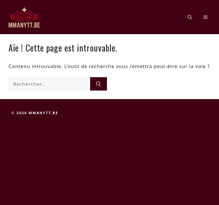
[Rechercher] (98, 84)
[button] (190, 17)
